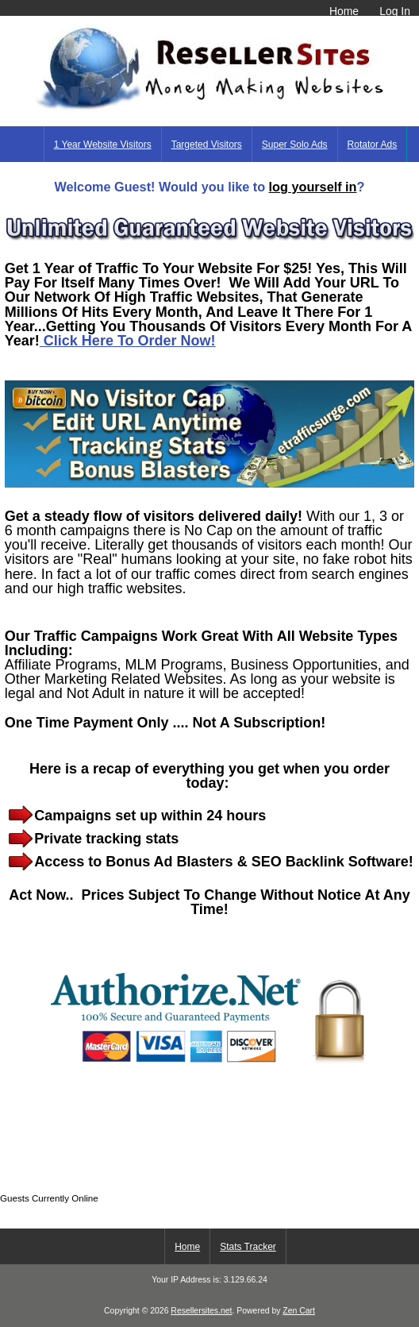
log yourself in (313, 186)
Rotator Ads (373, 144)
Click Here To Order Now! (128, 341)
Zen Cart (299, 1310)
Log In (394, 11)
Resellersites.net (201, 1310)
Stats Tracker (248, 1246)
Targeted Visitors (206, 144)
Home (344, 11)
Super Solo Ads (295, 144)
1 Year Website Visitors (103, 144)
